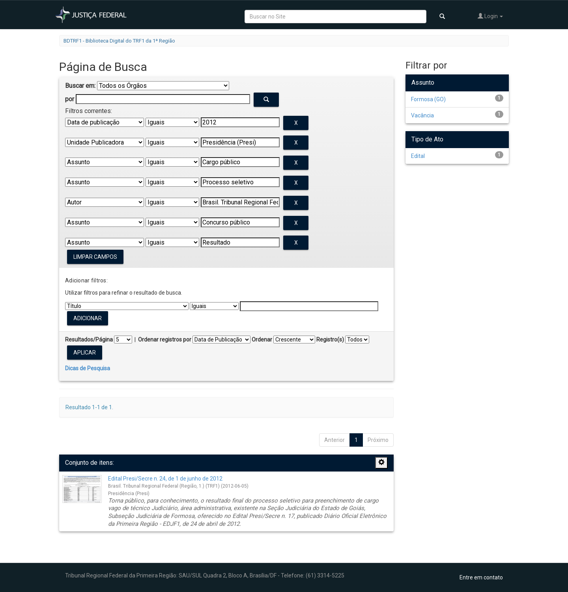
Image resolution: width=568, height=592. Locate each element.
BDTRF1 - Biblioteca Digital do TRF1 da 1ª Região (119, 41)
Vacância (422, 115)
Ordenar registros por (164, 339)
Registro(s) (330, 339)
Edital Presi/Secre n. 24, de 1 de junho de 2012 (165, 478)
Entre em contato (481, 577)
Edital (418, 156)
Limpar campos (95, 257)
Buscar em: (80, 85)
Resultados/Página (89, 339)
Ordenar (262, 339)
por (69, 99)
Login (490, 16)
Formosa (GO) (428, 99)
